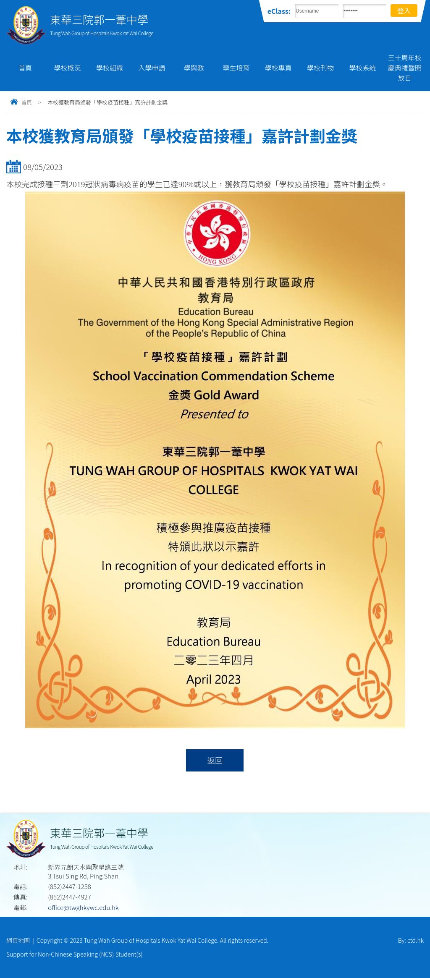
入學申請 (151, 68)
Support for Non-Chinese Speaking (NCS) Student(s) (74, 954)
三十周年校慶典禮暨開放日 (405, 67)
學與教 (194, 68)
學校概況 (67, 68)
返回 (215, 760)
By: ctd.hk (411, 940)
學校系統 (362, 68)
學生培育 (236, 68)
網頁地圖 (18, 940)
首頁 (25, 68)
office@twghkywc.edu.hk (83, 907)
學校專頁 (278, 68)
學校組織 (109, 68)
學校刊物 (320, 68)
